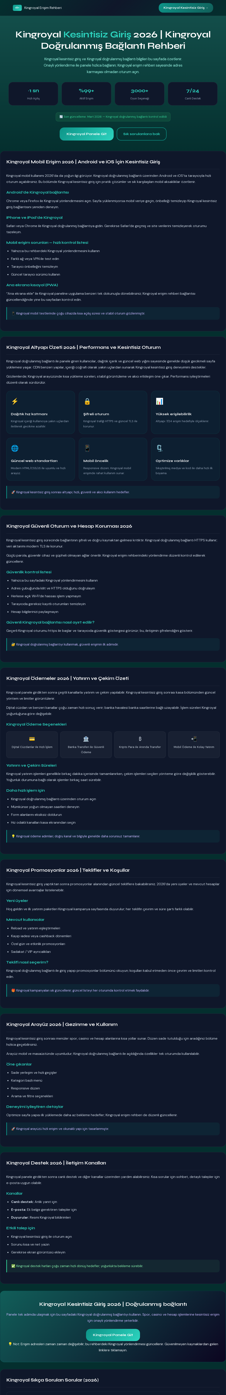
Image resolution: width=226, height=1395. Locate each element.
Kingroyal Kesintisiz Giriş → (186, 8)
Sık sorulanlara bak (141, 134)
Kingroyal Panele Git (87, 134)
